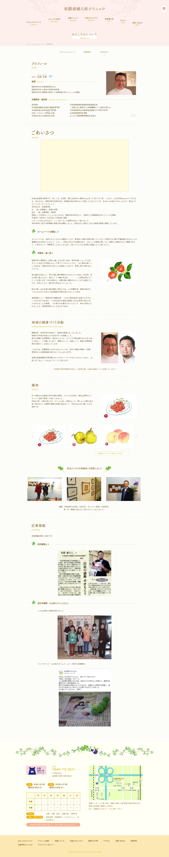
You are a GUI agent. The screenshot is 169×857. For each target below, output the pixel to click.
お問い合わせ (137, 23)
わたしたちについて (34, 23)
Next (136, 437)
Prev (32, 437)
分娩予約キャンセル (25, 845)
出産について (72, 19)
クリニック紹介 (54, 20)
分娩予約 (133, 841)
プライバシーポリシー (46, 845)
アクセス (123, 21)
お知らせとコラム (91, 19)
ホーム (28, 44)
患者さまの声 (109, 19)
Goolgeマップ (104, 809)
